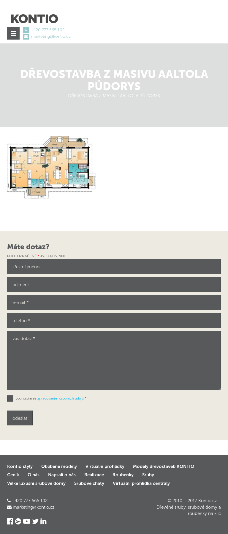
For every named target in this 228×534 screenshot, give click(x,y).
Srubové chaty (89, 483)
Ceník (13, 474)
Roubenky (123, 474)
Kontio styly (20, 466)
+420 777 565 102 (48, 29)
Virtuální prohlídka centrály (141, 483)
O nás (33, 474)
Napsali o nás (62, 474)
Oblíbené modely (59, 466)
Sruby (148, 474)
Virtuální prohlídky (105, 466)
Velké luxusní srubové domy (36, 483)
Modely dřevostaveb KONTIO (163, 466)
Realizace (94, 474)
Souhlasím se (51, 398)
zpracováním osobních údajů (60, 398)
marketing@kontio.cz (51, 36)
